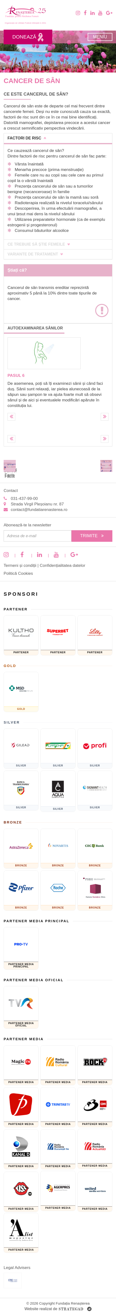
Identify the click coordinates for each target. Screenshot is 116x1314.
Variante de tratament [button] (35, 254)
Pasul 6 (16, 375)
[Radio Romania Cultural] (57, 1065)
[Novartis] (57, 849)
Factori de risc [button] (27, 138)
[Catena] (57, 748)
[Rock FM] (94, 1065)
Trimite (92, 535)
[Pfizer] (21, 890)
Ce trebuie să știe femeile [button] (39, 244)
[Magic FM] (21, 1065)
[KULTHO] (21, 635)
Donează (28, 37)
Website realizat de (58, 1309)
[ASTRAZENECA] (21, 849)
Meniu (100, 36)
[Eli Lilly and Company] (94, 635)
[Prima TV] (21, 1107)
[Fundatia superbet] (57, 635)
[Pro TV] (21, 948)
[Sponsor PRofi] (94, 748)
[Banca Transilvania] (21, 791)
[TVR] (21, 1007)
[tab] (58, 138)
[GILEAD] (21, 748)
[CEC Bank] (94, 849)
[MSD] (21, 692)
